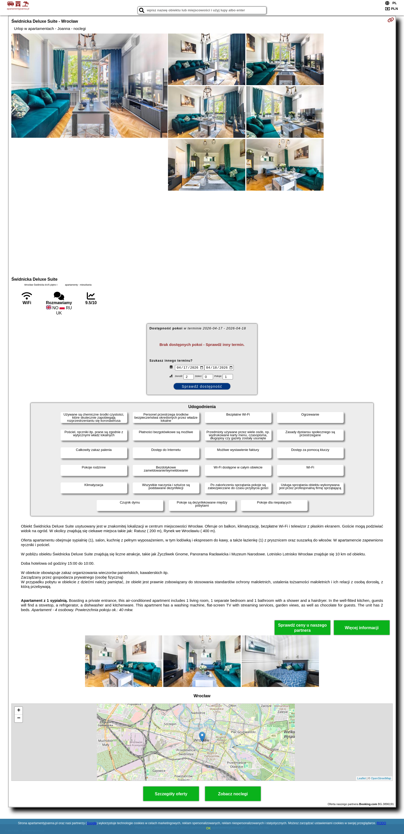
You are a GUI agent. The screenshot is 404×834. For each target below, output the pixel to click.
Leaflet (361, 778)
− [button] (18, 718)
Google (92, 823)
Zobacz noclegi (233, 794)
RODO (381, 823)
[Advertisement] (202, 233)
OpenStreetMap (381, 778)
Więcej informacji (361, 628)
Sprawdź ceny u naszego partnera (302, 627)
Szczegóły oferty (171, 794)
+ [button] (18, 711)
